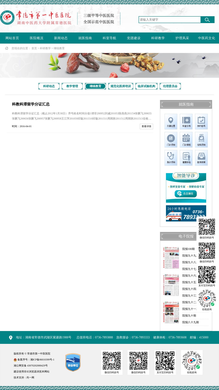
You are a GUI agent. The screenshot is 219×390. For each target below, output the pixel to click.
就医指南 (85, 38)
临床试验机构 (146, 86)
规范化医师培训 (121, 86)
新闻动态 (61, 38)
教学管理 (72, 86)
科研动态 (49, 86)
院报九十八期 (190, 262)
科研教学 (158, 38)
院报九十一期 (190, 308)
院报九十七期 (190, 268)
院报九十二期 (190, 302)
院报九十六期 (190, 275)
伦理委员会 (170, 86)
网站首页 (12, 38)
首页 (34, 48)
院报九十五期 (190, 282)
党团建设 (134, 38)
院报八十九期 (190, 322)
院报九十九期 (190, 255)
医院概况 (36, 38)
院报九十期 (189, 315)
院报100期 (188, 248)
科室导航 (109, 38)
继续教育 (59, 48)
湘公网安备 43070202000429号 (31, 365)
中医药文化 (206, 38)
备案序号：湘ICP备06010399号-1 (35, 359)
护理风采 (182, 38)
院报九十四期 (190, 288)
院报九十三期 (190, 295)
